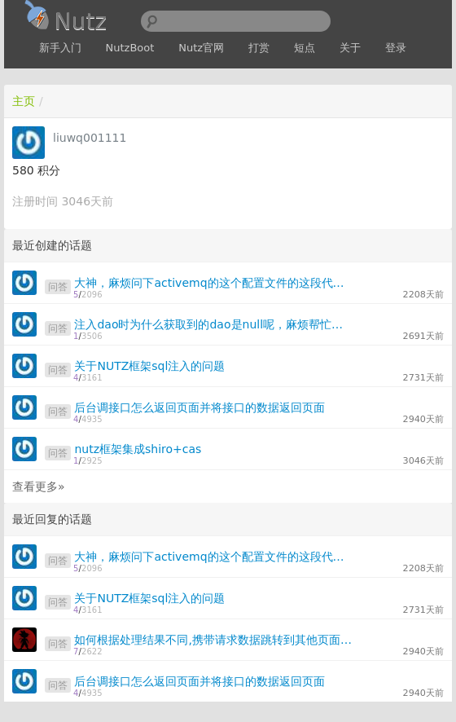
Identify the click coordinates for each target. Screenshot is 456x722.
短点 (304, 48)
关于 (350, 48)
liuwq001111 (89, 137)
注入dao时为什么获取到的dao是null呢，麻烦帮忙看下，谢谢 (213, 324)
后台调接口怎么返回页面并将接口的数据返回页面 (199, 407)
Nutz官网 (201, 48)
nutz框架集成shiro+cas (137, 449)
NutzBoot (130, 48)
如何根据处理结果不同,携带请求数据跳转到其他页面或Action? (213, 639)
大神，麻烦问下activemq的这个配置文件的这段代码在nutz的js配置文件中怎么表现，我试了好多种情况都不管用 (213, 282)
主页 (23, 101)
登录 (395, 48)
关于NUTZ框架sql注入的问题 (149, 365)
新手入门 (60, 48)
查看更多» (38, 486)
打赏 (259, 48)
